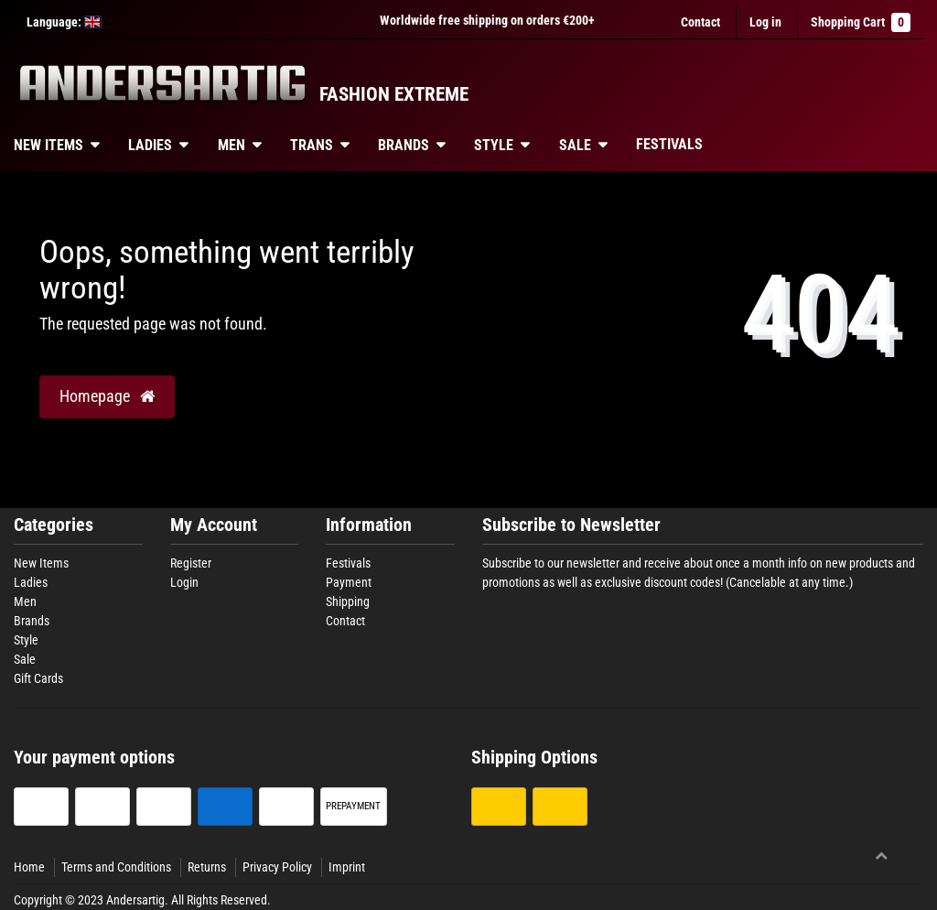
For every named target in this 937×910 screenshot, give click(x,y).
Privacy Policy (277, 867)
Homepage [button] (107, 396)
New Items (41, 563)
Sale (575, 145)
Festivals (669, 144)
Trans (311, 145)
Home (29, 867)
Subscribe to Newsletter (571, 525)
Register (190, 563)
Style (493, 145)
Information (369, 525)
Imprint (346, 867)
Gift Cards (38, 678)
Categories (53, 525)
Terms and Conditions (116, 867)
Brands (403, 145)
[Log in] (765, 22)
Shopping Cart (860, 22)
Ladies (150, 145)
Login (184, 582)
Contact (700, 22)
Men (231, 145)
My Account (213, 525)
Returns (207, 867)
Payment (349, 582)
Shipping (348, 601)
